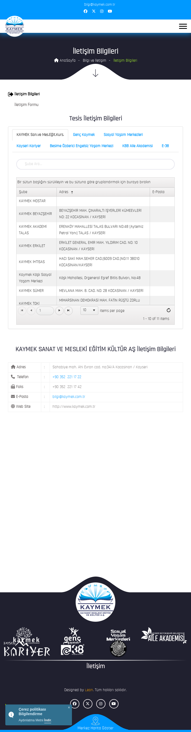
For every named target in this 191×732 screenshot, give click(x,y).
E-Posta (158, 192)
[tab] (95, 94)
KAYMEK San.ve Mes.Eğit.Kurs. (40, 135)
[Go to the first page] (22, 311)
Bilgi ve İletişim (94, 61)
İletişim (95, 666)
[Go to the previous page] (31, 311)
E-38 (165, 146)
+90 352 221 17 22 (66, 377)
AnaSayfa (65, 60)
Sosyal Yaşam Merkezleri (123, 135)
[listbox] (89, 310)
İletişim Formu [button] (23, 105)
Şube (23, 192)
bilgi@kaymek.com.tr (68, 397)
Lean (89, 690)
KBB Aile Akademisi (137, 146)
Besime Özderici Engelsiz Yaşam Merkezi (81, 146)
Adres (66, 192)
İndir (47, 720)
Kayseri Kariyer (29, 146)
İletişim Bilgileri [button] (24, 94)
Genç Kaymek (84, 135)
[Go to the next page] (59, 311)
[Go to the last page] (68, 311)
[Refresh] (169, 311)
